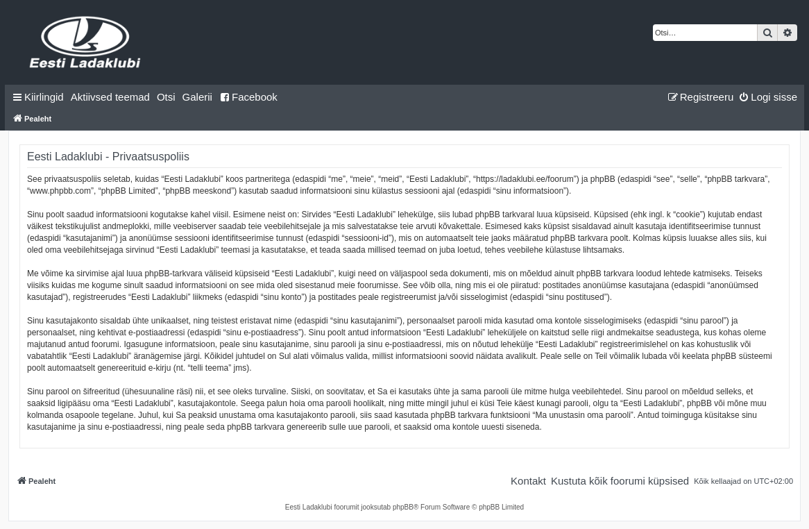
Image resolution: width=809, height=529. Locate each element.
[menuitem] (110, 97)
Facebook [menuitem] (248, 97)
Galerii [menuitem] (197, 97)
